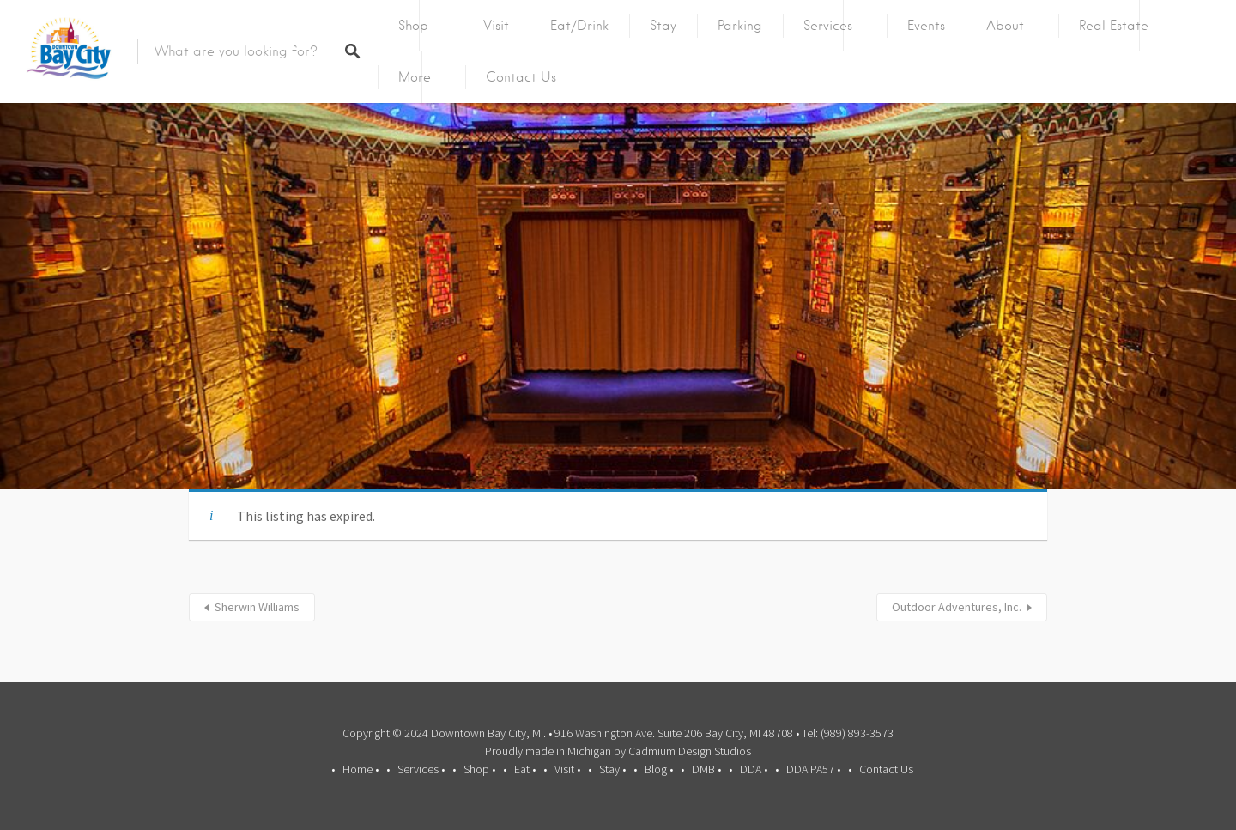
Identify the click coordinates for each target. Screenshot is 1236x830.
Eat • (525, 769)
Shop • (479, 769)
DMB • (706, 769)
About (1005, 25)
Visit (496, 25)
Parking (740, 25)
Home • (360, 769)
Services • (421, 769)
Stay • (612, 769)
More (414, 77)
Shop (413, 25)
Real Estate (1113, 25)
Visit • (567, 769)
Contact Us (521, 77)
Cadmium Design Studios (689, 751)
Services (827, 25)
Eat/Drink (579, 25)
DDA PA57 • (813, 769)
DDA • (753, 769)
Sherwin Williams (257, 607)
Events (926, 25)
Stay (663, 25)
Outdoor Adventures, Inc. (956, 607)
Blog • (659, 769)
